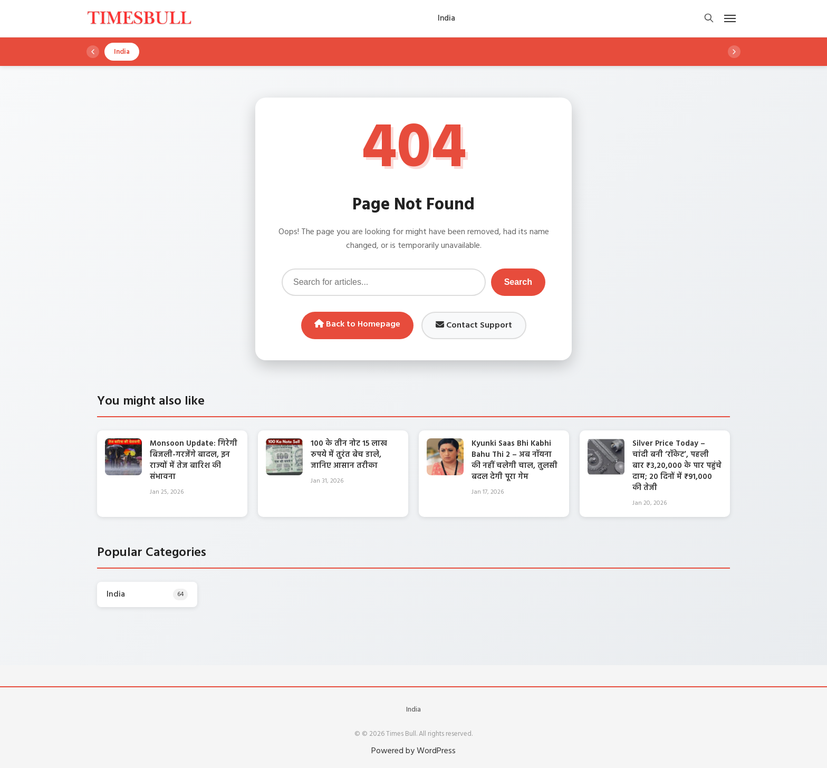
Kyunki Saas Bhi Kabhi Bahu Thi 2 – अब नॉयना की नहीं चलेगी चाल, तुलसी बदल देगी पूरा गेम (514, 460)
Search (518, 281)
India (413, 710)
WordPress (436, 751)
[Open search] (709, 18)
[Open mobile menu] (730, 18)
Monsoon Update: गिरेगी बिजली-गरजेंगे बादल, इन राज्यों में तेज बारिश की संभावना (193, 460)
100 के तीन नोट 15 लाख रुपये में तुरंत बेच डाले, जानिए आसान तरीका (349, 454)
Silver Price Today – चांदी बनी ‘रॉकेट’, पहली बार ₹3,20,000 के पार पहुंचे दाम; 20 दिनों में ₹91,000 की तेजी (677, 465)
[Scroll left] (92, 51)
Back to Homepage (357, 324)
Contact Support (474, 325)
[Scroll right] (734, 51)
